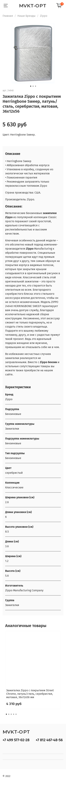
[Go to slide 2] (33, 86)
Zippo (43, 15)
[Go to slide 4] (13, 714)
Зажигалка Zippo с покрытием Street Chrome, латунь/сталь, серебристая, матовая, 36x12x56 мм (30, 694)
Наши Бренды (26, 15)
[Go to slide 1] (30, 86)
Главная (8, 15)
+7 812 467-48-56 (49, 740)
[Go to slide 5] (16, 714)
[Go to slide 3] (35, 86)
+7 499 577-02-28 (16, 740)
